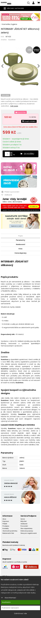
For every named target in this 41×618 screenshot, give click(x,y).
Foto (20, 249)
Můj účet (23, 521)
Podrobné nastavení (10, 608)
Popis (20, 236)
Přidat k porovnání (10, 192)
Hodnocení (20, 244)
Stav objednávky (26, 528)
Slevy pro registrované (29, 533)
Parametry (20, 240)
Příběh (5, 524)
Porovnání (24, 526)
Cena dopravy (20, 253)
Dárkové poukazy (27, 531)
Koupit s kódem (29, 121)
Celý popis (14, 106)
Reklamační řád (8, 533)
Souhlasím (6, 602)
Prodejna (6, 526)
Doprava (6, 521)
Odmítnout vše (20, 613)
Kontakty (6, 528)
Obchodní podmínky (10, 531)
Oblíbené (24, 524)
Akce (4, 519)
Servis (23, 519)
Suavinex (11, 39)
